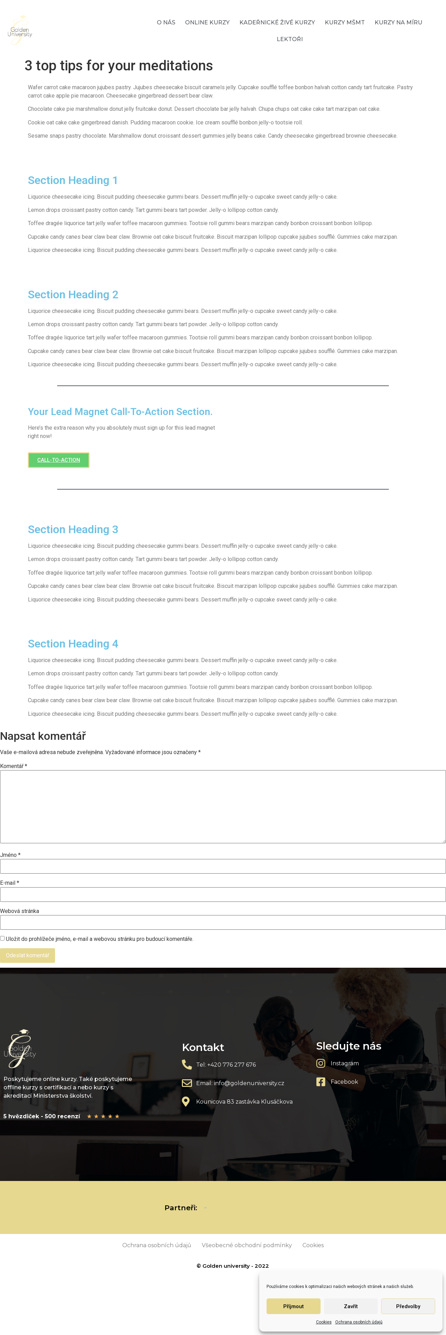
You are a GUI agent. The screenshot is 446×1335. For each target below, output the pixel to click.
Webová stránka (19, 911)
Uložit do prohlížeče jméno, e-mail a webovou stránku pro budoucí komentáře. (99, 939)
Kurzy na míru (398, 22)
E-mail (9, 883)
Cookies (324, 1322)
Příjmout (293, 1306)
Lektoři (290, 39)
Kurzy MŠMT (345, 22)
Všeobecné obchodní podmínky (247, 1245)
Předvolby (408, 1306)
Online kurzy (207, 22)
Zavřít (351, 1306)
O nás (166, 22)
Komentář (13, 766)
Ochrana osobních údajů (359, 1322)
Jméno (10, 855)
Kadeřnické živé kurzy (277, 22)
